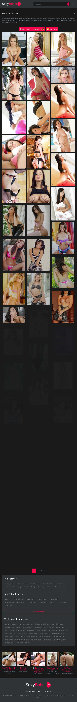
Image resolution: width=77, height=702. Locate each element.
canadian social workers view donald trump (19, 624)
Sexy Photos (25, 29)
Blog (39, 691)
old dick (27, 643)
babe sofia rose (32, 636)
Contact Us (48, 691)
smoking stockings (60, 639)
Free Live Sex (38, 29)
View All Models (38, 611)
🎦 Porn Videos (52, 29)
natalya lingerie (10, 643)
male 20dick (9, 636)
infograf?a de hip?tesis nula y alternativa (49, 624)
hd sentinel (53, 630)
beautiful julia (10, 627)
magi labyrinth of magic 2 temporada (17, 639)
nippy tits (30, 630)
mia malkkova (38, 627)
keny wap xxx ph (58, 636)
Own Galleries (30, 691)
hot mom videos (36, 639)
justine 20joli (20, 630)
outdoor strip (60, 627)
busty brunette (20, 636)
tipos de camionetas (57, 633)
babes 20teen (63, 630)
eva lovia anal (9, 630)
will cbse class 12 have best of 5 (16, 633)
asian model (48, 639)
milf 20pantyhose (45, 636)
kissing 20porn (44, 633)
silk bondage (27, 627)
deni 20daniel (49, 627)
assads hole (33, 633)
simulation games (41, 630)
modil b (19, 627)
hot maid (20, 643)
